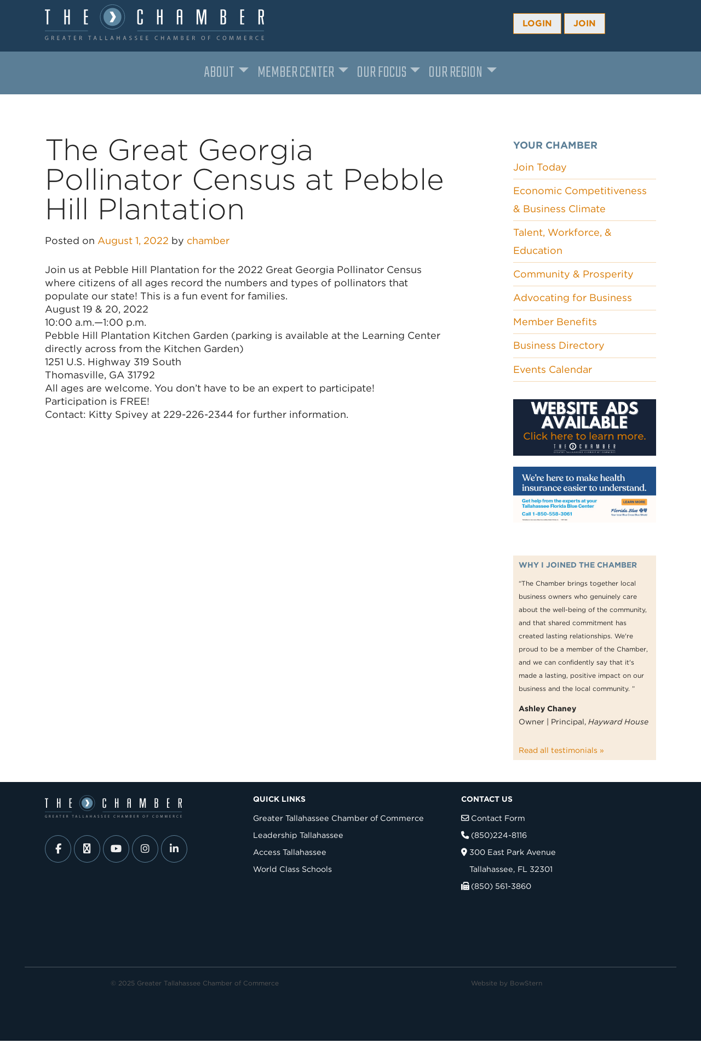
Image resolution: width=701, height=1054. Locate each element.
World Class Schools (292, 869)
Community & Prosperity (573, 274)
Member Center (295, 72)
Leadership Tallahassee (298, 835)
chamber (208, 240)
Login (537, 23)
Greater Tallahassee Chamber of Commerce (338, 818)
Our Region (455, 72)
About (219, 72)
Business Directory (559, 345)
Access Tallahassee (289, 852)
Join (584, 23)
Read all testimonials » (561, 750)
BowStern (526, 983)
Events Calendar (552, 369)
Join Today (540, 167)
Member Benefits (555, 321)
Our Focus (381, 72)
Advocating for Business (572, 297)
